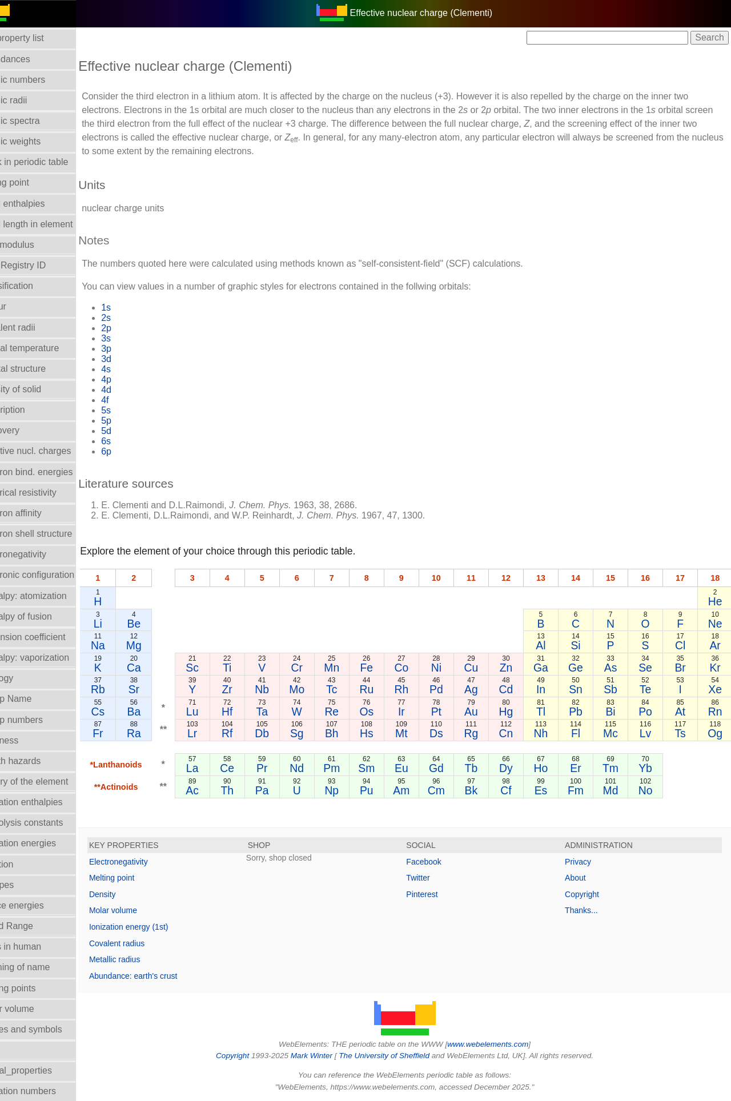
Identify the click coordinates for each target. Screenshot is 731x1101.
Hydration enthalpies (48, 802)
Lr (217, 733)
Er (582, 768)
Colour (19, 306)
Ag (484, 689)
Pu (384, 790)
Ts (682, 733)
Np (350, 790)
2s (133, 318)
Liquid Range (33, 926)
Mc (616, 733)
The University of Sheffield (398, 1055)
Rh (417, 689)
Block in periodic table (50, 162)
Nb (284, 689)
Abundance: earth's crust (160, 976)
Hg (516, 711)
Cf (516, 790)
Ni (450, 667)
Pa (284, 790)
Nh (550, 733)
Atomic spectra (36, 121)
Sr (160, 689)
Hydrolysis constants (48, 822)
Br (682, 667)
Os (383, 711)
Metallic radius (141, 959)
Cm (450, 790)
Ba (160, 711)
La (217, 768)
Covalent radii (34, 327)
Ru (383, 689)
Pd (450, 689)
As (616, 667)
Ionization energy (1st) (155, 926)
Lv (649, 733)
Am (416, 790)
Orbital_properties (42, 1070)
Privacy (585, 861)
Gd (450, 768)
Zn (516, 667)
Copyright (589, 894)
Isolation (23, 864)
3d (133, 359)
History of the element (50, 781)
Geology (23, 678)
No (649, 790)
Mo (317, 689)
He (716, 601)
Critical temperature (46, 348)
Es (549, 790)
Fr (124, 733)
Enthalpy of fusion (42, 616)
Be (160, 623)
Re (350, 711)
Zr (251, 689)
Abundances (31, 59)
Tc (350, 689)
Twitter (431, 877)
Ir (416, 711)
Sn (583, 689)
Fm (583, 790)
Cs (124, 711)
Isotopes (23, 885)
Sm (383, 768)
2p (133, 328)
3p (133, 348)
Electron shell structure (52, 534)
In (550, 689)
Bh (351, 733)
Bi (616, 711)
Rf (250, 733)
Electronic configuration (53, 575)
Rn (716, 711)
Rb (125, 689)
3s (133, 338)
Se (649, 667)
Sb (616, 689)
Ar (715, 645)
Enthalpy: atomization (50, 596)
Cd (516, 689)
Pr (284, 768)
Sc (217, 667)
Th (251, 790)
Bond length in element (53, 224)
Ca (160, 667)
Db (284, 733)
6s (133, 441)
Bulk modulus (33, 245)
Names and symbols (47, 1029)
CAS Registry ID (39, 265)
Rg (483, 733)
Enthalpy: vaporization (51, 657)
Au (484, 711)
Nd (317, 768)
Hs (384, 733)
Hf (250, 711)
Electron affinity (37, 513)
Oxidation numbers (44, 1091)
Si (583, 645)
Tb (483, 768)
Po (649, 711)
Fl (583, 733)
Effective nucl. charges (52, 451)
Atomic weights (37, 141)
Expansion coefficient (49, 637)
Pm (350, 768)
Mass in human (37, 946)
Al (550, 645)
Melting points (34, 988)
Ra (160, 733)
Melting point (138, 877)
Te (649, 689)
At (682, 711)
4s (133, 369)
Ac (217, 790)
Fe (384, 667)
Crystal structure (39, 368)
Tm (616, 768)
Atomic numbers (39, 80)
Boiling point (31, 182)
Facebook (437, 861)
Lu (217, 711)
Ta (284, 711)
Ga (550, 667)
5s (133, 410)
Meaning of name (41, 967)
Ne (716, 623)
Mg (160, 645)
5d (133, 431)
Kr (715, 667)
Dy (517, 768)
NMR (16, 1050)
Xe (716, 689)
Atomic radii (30, 100)
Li (124, 623)
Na (125, 645)
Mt (417, 733)
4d (133, 390)
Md (616, 790)
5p (133, 420)
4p (133, 379)
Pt (450, 711)
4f (131, 400)
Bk (483, 790)
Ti (250, 667)
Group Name (32, 699)
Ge (583, 667)
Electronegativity (39, 554)
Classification (33, 286)
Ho (550, 768)
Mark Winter (325, 1055)
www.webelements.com (501, 1044)
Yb (649, 768)
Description (29, 410)
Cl (682, 645)
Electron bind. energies (53, 472)
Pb (583, 711)
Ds (450, 733)
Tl (550, 711)
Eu (417, 768)
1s (133, 307)
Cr (317, 667)
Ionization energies (44, 843)
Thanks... (588, 910)
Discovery (26, 430)
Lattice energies (38, 905)
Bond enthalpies (39, 203)
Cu (483, 667)
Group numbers (38, 720)
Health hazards (37, 761)
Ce (251, 768)
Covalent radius (143, 943)
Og (716, 733)
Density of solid (37, 389)
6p (133, 451)
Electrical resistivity (44, 492)
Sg (317, 733)
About (582, 877)
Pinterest (435, 894)
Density (129, 894)
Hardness (25, 740)
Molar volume (33, 1009)
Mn (350, 667)
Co (417, 667)
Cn (516, 733)
